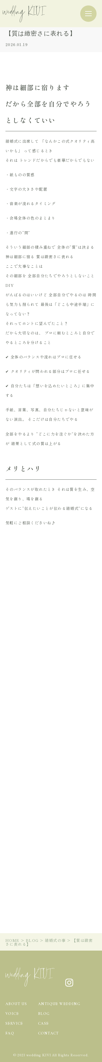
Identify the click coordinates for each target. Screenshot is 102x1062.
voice (12, 1013)
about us (16, 1004)
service (14, 1023)
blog (44, 1013)
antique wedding (59, 1004)
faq (9, 1033)
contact (48, 1033)
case (43, 1023)
